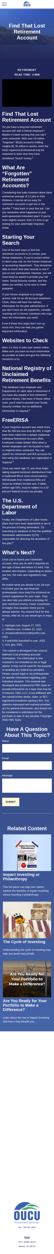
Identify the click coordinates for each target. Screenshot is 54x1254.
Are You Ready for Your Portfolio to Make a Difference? (25, 1005)
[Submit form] (10, 802)
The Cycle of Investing (24, 942)
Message (7, 775)
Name (5, 741)
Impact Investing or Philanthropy (21, 876)
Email (5, 758)
